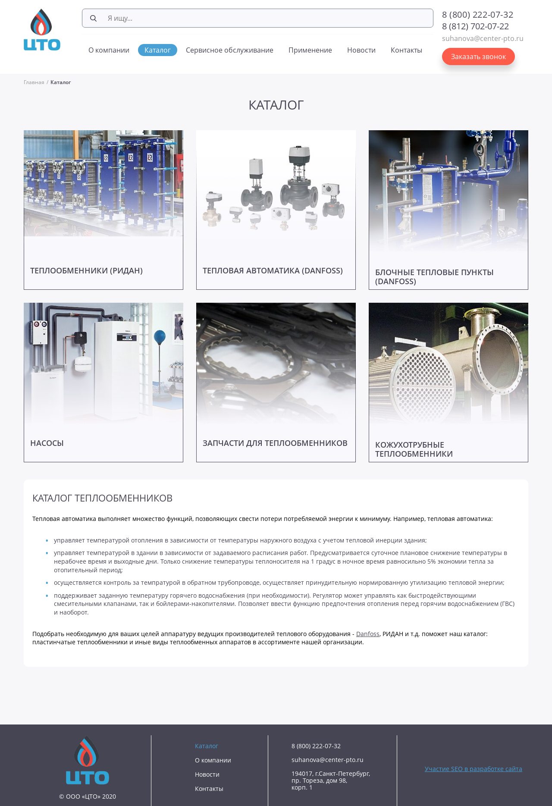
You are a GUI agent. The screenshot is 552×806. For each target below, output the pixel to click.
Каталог (157, 50)
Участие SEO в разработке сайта (473, 769)
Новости (361, 50)
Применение (310, 50)
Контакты (406, 50)
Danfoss (368, 634)
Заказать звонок (478, 56)
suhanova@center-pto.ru (483, 38)
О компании (108, 50)
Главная (34, 82)
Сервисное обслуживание (229, 50)
